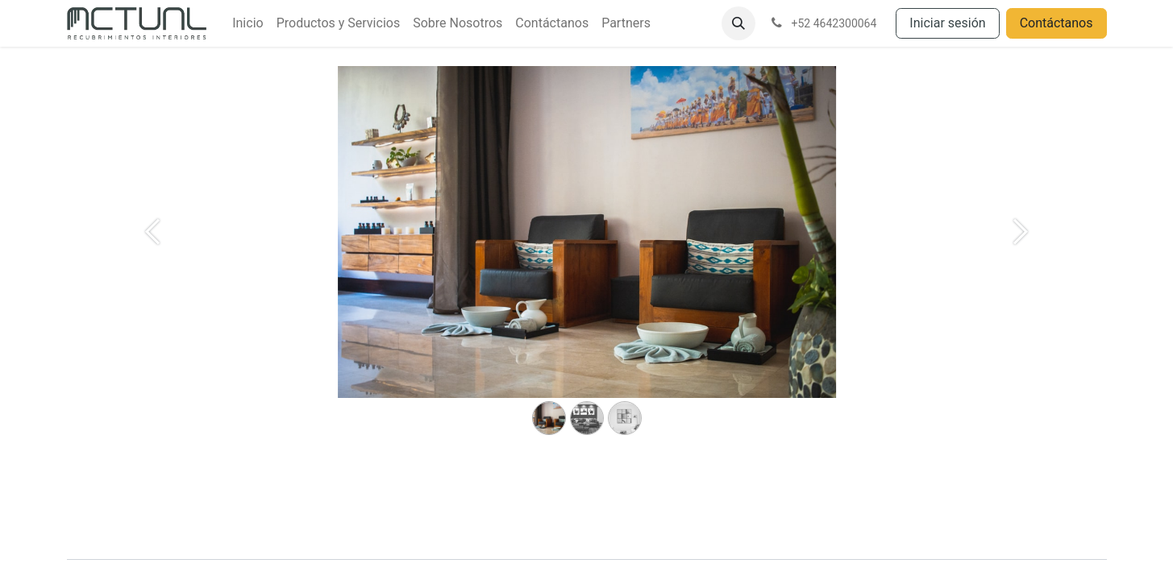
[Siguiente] (1020, 258)
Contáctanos (1056, 23)
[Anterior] (153, 258)
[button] (738, 23)
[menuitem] (247, 23)
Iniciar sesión (947, 23)
